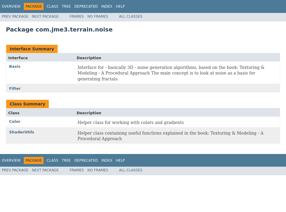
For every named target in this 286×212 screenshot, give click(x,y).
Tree (66, 6)
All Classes (130, 16)
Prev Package (15, 16)
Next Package (45, 16)
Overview (11, 6)
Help (120, 6)
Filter (15, 88)
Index (107, 6)
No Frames (97, 16)
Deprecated (86, 6)
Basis (15, 66)
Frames (77, 16)
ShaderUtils (21, 132)
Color (14, 121)
